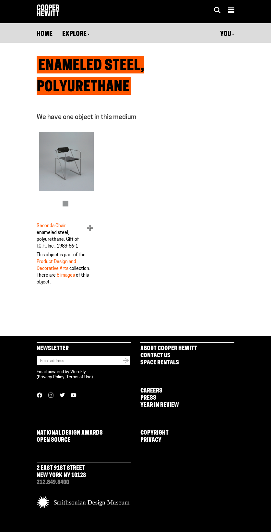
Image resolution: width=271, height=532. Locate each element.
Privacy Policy (51, 377)
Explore (76, 34)
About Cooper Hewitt (168, 349)
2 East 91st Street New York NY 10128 (61, 472)
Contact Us (155, 356)
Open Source (53, 440)
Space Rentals (159, 363)
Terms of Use (78, 377)
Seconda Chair (51, 226)
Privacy (150, 440)
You (227, 34)
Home (45, 34)
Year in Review (159, 405)
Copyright (154, 433)
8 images (66, 275)
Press (148, 398)
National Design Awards (70, 433)
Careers (151, 391)
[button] (231, 11)
